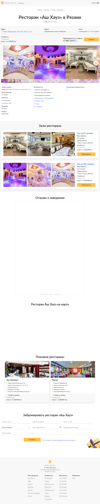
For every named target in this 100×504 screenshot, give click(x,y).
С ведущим (48, 499)
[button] (4, 63)
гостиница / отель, (18, 89)
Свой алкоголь (49, 484)
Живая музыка (49, 490)
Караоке (47, 496)
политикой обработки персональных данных (63, 440)
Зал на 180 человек (85, 164)
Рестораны (31, 478)
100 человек (63, 496)
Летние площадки (34, 493)
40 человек (63, 490)
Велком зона (39, 101)
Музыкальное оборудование (44, 98)
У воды (47, 481)
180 (92, 31)
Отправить (32, 439)
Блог (73, 478)
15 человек (63, 481)
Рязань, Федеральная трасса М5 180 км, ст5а (17, 31)
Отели (30, 496)
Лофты (30, 484)
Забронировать (86, 154)
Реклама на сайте (50, 471)
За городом (48, 478)
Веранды (30, 487)
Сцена (37, 104)
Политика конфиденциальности (50, 469)
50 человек (63, 493)
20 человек (63, 484)
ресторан (28, 89)
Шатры (30, 490)
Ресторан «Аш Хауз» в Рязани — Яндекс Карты (50, 294)
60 (89, 31)
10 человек (63, 478)
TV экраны (38, 106)
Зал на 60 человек (85, 133)
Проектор (48, 487)
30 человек (63, 487)
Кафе (29, 481)
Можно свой (7, 103)
